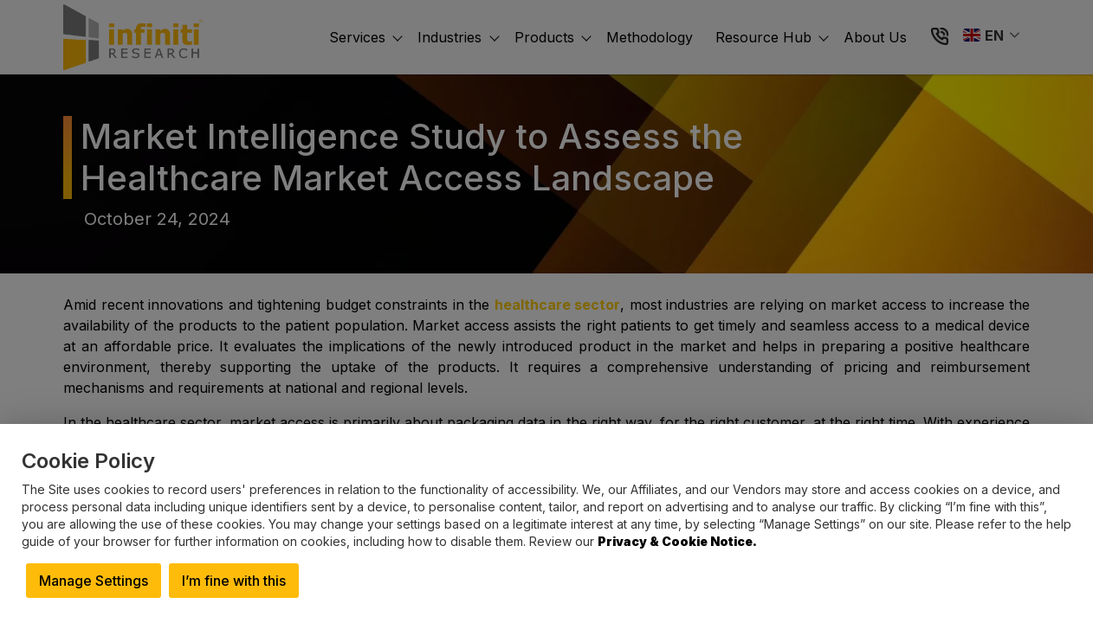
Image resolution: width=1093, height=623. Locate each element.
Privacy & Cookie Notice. (677, 541)
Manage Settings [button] (93, 580)
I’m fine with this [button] (234, 580)
